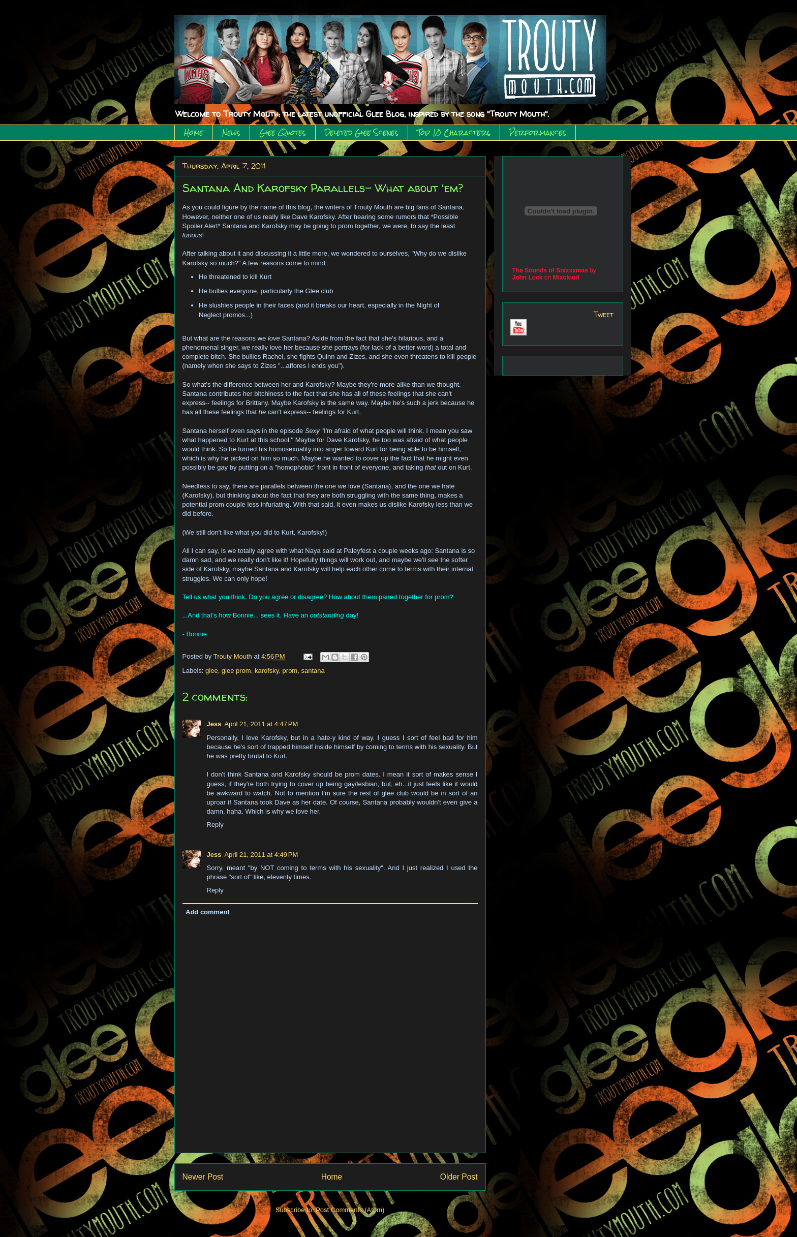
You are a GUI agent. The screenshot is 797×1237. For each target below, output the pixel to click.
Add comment (208, 912)
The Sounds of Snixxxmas (550, 270)
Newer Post (203, 1176)
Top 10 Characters (454, 133)
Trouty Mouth (233, 656)
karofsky (267, 670)
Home (193, 133)
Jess (214, 724)
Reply (215, 824)
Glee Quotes (282, 133)
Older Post (459, 1176)
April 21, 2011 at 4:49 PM (261, 854)
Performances (537, 133)
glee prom (236, 670)
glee (211, 670)
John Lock (527, 277)
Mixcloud (566, 277)
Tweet (604, 314)
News (231, 133)
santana (312, 670)
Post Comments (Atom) (350, 1210)
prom (290, 670)
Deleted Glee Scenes (361, 133)
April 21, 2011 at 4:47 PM (261, 724)
